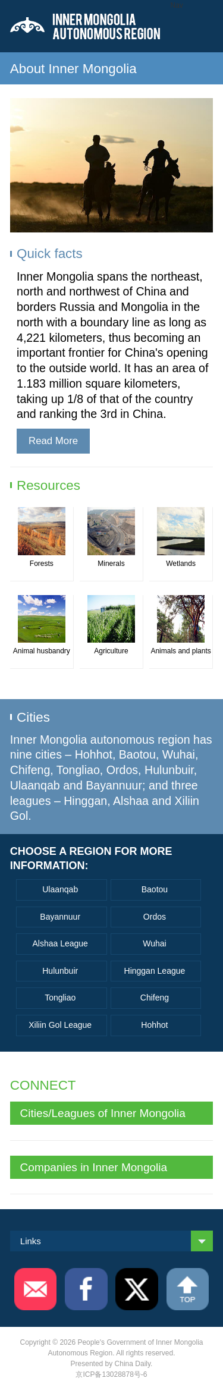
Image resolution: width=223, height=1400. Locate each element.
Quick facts (50, 253)
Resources (48, 485)
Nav (177, 5)
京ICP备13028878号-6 (111, 1374)
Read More (53, 440)
